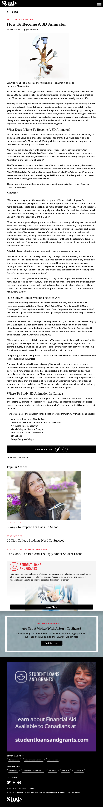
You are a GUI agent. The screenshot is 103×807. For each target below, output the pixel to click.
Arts (9, 19)
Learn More (51, 607)
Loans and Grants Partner (34, 770)
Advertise (52, 771)
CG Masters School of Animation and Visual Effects (36, 422)
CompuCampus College (22, 439)
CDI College (16, 435)
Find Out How (51, 643)
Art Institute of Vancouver (24, 425)
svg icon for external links (81, 791)
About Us (65, 771)
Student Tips (14, 522)
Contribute (13, 771)
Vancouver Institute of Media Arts (28, 165)
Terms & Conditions (26, 788)
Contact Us (79, 771)
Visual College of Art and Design (27, 429)
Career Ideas (14, 760)
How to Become (24, 19)
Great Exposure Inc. (74, 792)
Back (12, 11)
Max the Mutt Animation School (27, 432)
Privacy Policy (12, 788)
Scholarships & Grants (38, 549)
